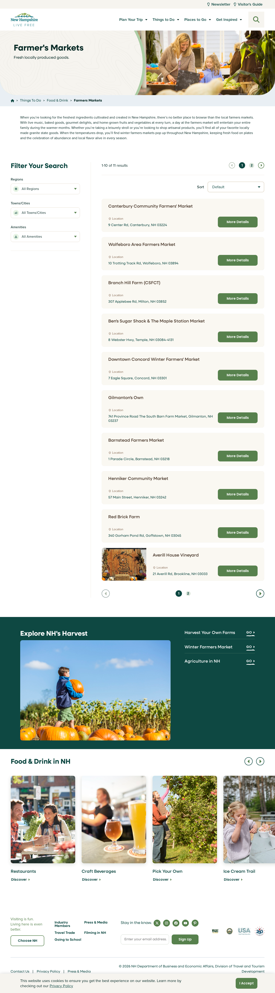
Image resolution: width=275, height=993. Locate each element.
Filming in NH (95, 933)
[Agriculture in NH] (220, 663)
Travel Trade (65, 933)
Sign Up (185, 939)
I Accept (246, 983)
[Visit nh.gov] (230, 931)
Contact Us (20, 971)
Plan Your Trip (131, 19)
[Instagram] (166, 923)
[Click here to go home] (12, 100)
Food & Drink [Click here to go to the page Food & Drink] (57, 100)
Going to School (68, 940)
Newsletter (218, 4)
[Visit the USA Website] (244, 931)
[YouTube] (185, 923)
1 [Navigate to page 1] (242, 165)
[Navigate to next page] (261, 165)
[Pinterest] (195, 923)
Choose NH (27, 940)
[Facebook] (176, 923)
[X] (157, 923)
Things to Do (163, 19)
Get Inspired (226, 19)
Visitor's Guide (248, 4)
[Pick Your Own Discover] (185, 832)
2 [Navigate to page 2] (252, 165)
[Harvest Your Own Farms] (220, 634)
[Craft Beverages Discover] (114, 832)
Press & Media (95, 922)
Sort (200, 187)
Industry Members (62, 924)
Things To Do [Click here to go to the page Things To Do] (30, 100)
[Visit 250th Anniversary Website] (259, 931)
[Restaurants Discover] (43, 832)
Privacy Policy (48, 971)
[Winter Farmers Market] (220, 649)
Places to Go (195, 19)
